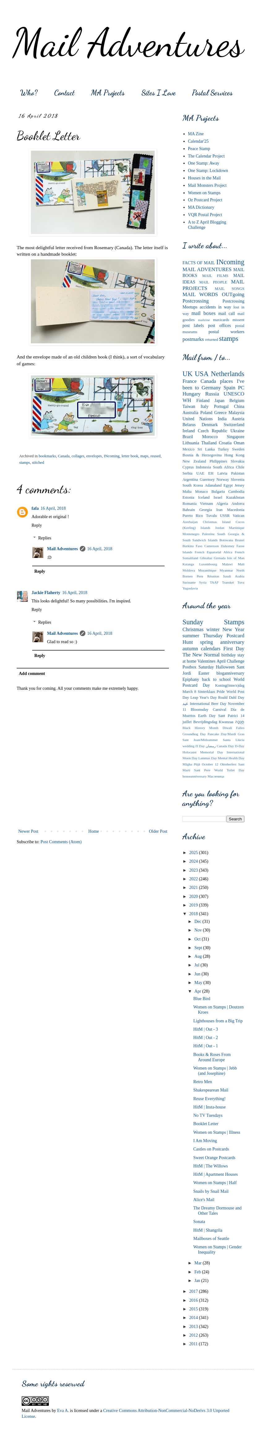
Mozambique (207, 570)
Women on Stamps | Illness (216, 1132)
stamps (24, 462)
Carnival (219, 709)
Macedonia (235, 510)
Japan (220, 400)
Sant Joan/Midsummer (200, 740)
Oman (239, 443)
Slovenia (237, 479)
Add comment (32, 673)
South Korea (192, 485)
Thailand (209, 443)
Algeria (222, 503)
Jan (197, 1280)
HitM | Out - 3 (205, 1029)
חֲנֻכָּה (239, 722)
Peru (200, 576)
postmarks (193, 339)
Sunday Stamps (213, 622)
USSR (225, 515)
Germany (211, 388)
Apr (198, 991)
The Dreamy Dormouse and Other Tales (217, 1211)
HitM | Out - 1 (205, 1046)
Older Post (158, 831)
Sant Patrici (228, 716)
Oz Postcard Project (205, 200)
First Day (233, 648)
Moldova (188, 570)
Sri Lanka (206, 449)
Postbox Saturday (198, 667)
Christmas (193, 629)
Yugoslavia (190, 588)
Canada (64, 456)
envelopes (94, 456)
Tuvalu (211, 515)
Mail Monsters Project (207, 185)
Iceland (204, 497)
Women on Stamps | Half (215, 1182)
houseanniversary (194, 776)
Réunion (213, 576)
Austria (238, 419)
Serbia (187, 473)
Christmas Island (216, 522)
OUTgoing (233, 294)
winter (213, 629)
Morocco (210, 436)
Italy (205, 406)
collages (77, 456)
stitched (38, 462)
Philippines (218, 461)
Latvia (222, 473)
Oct (198, 939)
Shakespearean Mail (210, 1090)
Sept (198, 947)
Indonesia (203, 467)
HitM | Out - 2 (205, 1037)
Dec (198, 921)
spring (206, 642)
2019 (194, 905)
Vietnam (206, 503)
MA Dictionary (201, 207)
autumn (190, 648)
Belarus (189, 424)
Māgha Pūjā (191, 764)
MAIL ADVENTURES (207, 269)
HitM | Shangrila (207, 1230)
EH (210, 473)
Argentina (190, 479)
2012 (194, 1335)
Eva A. (63, 1410)
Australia (190, 412)
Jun (197, 974)
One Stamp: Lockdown (208, 170)
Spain (229, 388)
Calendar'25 (198, 141)
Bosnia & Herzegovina (202, 455)
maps (144, 456)
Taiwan (188, 406)
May (198, 982)
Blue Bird (201, 998)
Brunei (239, 540)
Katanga (188, 564)
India (222, 419)
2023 (194, 870)
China (239, 406)
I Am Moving (205, 1140)
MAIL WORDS (200, 294)
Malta (186, 491)
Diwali (227, 728)
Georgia (205, 510)
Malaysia (236, 412)
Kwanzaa (226, 722)
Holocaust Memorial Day (202, 752)
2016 (194, 1300)
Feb (198, 1272)
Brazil (187, 436)
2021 (194, 887)
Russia (212, 394)
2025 (194, 852)
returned (211, 339)
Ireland (188, 431)
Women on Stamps (204, 193)
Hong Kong (234, 455)
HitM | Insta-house (209, 1107)
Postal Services (212, 92)
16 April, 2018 (53, 508)
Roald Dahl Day (231, 697)
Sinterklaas (206, 691)
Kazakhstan (235, 497)
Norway (223, 479)
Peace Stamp (199, 148)
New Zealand (194, 461)
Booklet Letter (205, 1123)
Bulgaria (218, 491)
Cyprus (188, 467)
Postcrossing (195, 301)
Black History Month (200, 728)
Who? (28, 92)
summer (190, 636)
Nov (198, 930)
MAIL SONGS (229, 289)
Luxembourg (208, 564)
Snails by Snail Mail (211, 1191)
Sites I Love (158, 92)
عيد (185, 704)
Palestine (208, 534)
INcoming (112, 456)
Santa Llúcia (233, 740)
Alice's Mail (203, 1199)
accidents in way (215, 307)
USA (202, 374)
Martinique (236, 528)
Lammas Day (207, 758)
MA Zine (196, 134)
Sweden (238, 449)
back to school (216, 679)
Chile (240, 467)
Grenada (219, 558)
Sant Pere (202, 770)
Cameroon (211, 546)
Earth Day (207, 716)
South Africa (223, 467)
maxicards (221, 320)
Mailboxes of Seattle (211, 1238)
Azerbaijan (190, 522)
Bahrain (188, 510)
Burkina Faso (192, 546)
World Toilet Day (229, 770)
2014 (194, 1317)
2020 (194, 896)
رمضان (211, 746)
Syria (203, 582)
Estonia (188, 497)
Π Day (200, 746)
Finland (203, 400)
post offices (219, 325)
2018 (194, 913)
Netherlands (227, 374)
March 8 (189, 691)
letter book (130, 456)
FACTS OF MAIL (198, 263)
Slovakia (237, 461)
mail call (226, 313)
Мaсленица (216, 776)
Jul (197, 965)
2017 (194, 1291)
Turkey (223, 449)
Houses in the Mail (204, 178)
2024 (194, 861)
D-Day (239, 746)
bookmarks (47, 456)
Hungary (191, 394)
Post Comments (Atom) (61, 842)
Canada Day (225, 746)
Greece (220, 412)
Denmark (210, 424)
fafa (35, 508)
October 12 (210, 764)
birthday (228, 655)
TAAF (214, 582)
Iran (219, 510)
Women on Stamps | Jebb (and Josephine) (215, 1071)
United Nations (197, 419)
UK (187, 374)
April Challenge (230, 661)
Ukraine (237, 431)
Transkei (228, 582)
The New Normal (201, 655)
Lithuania (190, 443)
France (189, 381)
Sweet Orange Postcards (214, 1157)
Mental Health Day (231, 758)
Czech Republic (212, 431)
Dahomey (227, 546)
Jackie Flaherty (46, 592)
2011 (194, 1344)
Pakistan (237, 473)
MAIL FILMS (215, 276)
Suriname (189, 582)
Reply (37, 525)
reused (155, 456)
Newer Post (28, 831)
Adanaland (213, 485)
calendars (211, 648)
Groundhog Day (194, 734)
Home (93, 831)
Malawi (227, 564)
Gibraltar (206, 558)
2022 (194, 879)
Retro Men (202, 1081)
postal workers (226, 331)
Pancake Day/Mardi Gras (226, 734)
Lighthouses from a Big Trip (217, 1021)
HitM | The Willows (210, 1166)
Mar (198, 1263)
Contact (64, 92)
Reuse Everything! (209, 1098)
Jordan (219, 528)
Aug (198, 956)
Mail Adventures (128, 42)
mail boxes (203, 313)
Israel (217, 497)
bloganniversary (230, 673)
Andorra (237, 503)
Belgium (237, 400)
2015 (194, 1309)
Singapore (235, 436)
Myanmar (226, 570)
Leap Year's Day (204, 697)
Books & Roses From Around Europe (212, 1057)
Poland (206, 412)
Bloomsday (199, 709)
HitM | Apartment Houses (215, 1174)
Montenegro (191, 534)
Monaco (201, 491)
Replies (44, 538)
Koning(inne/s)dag (229, 685)
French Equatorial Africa (213, 552)
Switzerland (234, 424)
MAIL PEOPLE (213, 282)
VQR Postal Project (205, 214)
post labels (193, 325)
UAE (200, 473)
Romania (189, 503)
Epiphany (190, 679)
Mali (241, 564)
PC (241, 388)
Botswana (226, 540)
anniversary (232, 642)
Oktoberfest (228, 764)
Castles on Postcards (211, 1149)
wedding (188, 746)
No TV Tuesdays (207, 1115)
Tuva (240, 582)
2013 (194, 1326)
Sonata (199, 1221)
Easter (203, 673)
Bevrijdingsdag (205, 722)
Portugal (221, 406)
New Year (233, 629)
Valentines (206, 661)
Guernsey (207, 479)
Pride (221, 691)
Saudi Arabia (233, 576)
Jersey (239, 485)
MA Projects (108, 92)
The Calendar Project (206, 156)
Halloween (225, 667)
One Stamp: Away (203, 163)
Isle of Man (235, 558)
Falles (240, 728)
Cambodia (236, 491)
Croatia (225, 443)
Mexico (188, 449)
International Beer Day (208, 704)
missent (238, 320)
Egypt (228, 485)
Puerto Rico (192, 515)
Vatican (238, 515)
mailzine (204, 320)
